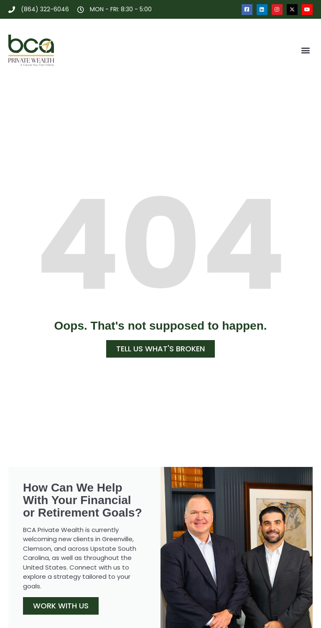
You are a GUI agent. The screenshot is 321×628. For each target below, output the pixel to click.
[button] (306, 50)
